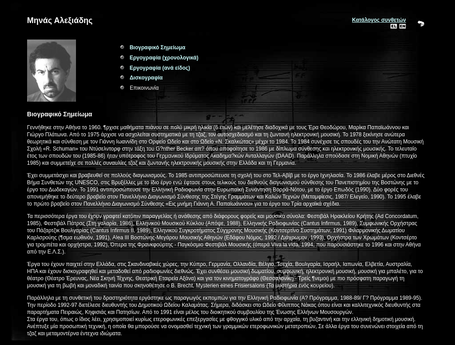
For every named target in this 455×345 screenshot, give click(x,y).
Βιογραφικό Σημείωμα (157, 47)
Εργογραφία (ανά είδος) (160, 68)
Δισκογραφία (146, 78)
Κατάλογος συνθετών (379, 20)
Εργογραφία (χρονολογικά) (164, 58)
